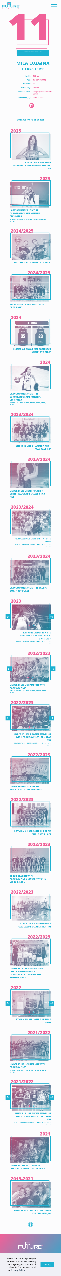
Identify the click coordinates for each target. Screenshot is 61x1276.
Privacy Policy (18, 1270)
